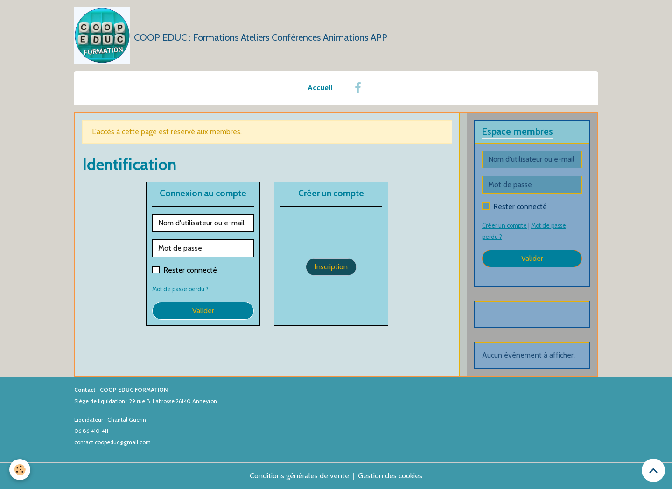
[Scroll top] (653, 470)
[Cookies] (19, 469)
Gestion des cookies (390, 475)
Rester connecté (190, 270)
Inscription (331, 266)
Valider (203, 310)
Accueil (320, 87)
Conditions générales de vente (299, 475)
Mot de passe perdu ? (180, 289)
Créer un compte (504, 225)
